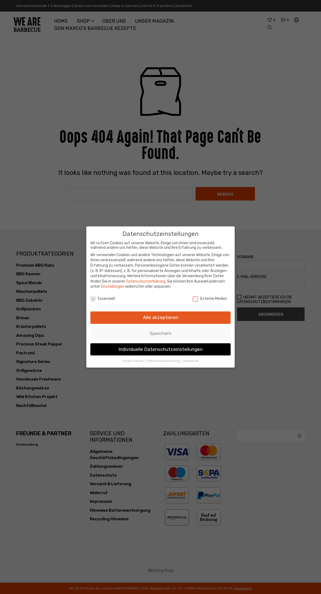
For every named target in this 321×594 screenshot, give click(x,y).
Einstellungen (112, 286)
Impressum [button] (191, 361)
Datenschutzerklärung (145, 281)
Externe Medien (210, 298)
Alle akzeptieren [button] (160, 317)
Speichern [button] (161, 333)
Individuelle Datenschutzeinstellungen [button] (160, 349)
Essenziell (102, 298)
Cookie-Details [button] (133, 361)
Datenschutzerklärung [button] (163, 361)
